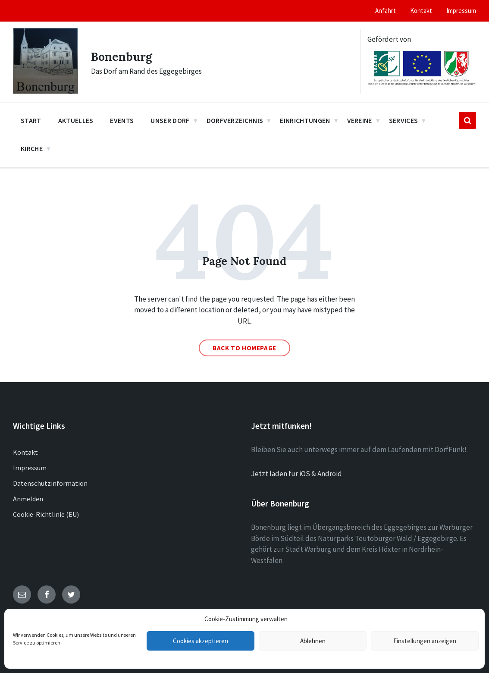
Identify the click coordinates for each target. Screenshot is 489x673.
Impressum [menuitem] (461, 10)
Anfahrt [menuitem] (385, 10)
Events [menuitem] (122, 120)
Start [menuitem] (31, 120)
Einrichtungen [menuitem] (305, 120)
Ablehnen (313, 641)
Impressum (30, 467)
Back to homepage (244, 348)
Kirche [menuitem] (32, 148)
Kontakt (25, 452)
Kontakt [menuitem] (421, 10)
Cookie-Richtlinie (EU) (46, 514)
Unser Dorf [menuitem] (169, 120)
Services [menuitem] (403, 120)
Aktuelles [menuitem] (76, 120)
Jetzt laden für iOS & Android (296, 473)
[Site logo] (45, 91)
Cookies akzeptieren (200, 641)
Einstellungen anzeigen (424, 641)
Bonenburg (125, 56)
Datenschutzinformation (50, 483)
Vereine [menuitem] (359, 120)
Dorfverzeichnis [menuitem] (235, 120)
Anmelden (28, 498)
